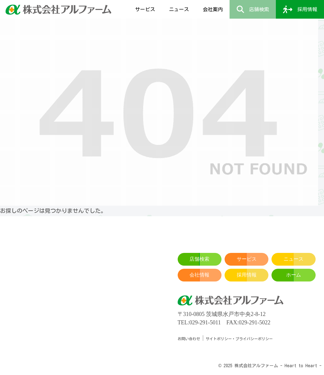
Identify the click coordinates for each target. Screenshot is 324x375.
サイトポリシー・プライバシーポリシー (239, 339)
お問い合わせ (189, 339)
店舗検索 (199, 259)
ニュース (293, 259)
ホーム (293, 274)
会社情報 (199, 274)
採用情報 (247, 274)
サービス (247, 259)
